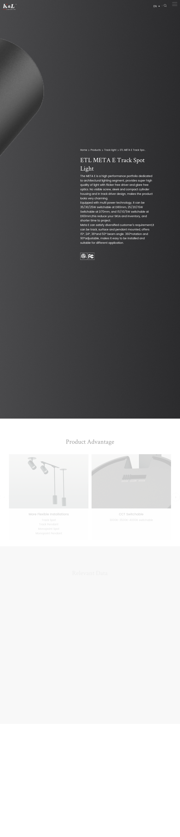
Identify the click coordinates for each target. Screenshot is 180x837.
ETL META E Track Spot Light (133, 151)
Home (83, 151)
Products (96, 151)
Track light (110, 151)
